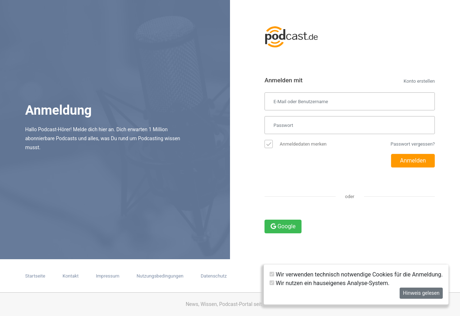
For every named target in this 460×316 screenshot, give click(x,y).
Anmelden (413, 160)
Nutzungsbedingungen (160, 276)
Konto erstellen (419, 81)
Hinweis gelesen (421, 293)
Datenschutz (213, 276)
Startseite (35, 276)
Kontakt (71, 276)
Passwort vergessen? (413, 144)
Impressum (107, 276)
